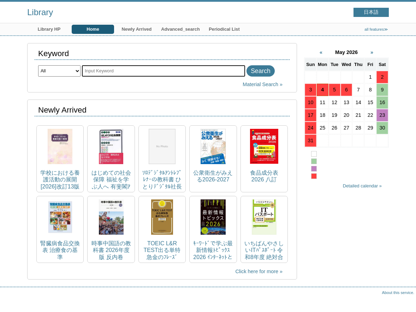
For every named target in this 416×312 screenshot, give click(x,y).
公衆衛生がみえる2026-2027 (213, 176)
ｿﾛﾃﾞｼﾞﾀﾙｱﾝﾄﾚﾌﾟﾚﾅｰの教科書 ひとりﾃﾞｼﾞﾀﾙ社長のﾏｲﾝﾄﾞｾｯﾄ (162, 180)
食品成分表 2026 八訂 (264, 176)
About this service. (398, 292)
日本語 (371, 12)
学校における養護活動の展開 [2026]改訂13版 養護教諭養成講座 (60, 180)
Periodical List (224, 29)
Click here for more (256, 271)
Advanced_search (180, 29)
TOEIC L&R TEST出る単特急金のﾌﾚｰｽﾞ (162, 250)
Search (261, 70)
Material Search (260, 84)
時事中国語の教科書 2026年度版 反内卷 (111, 250)
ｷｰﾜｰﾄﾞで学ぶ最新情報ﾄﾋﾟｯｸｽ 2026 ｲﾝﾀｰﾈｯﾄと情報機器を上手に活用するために (213, 250)
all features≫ (376, 29)
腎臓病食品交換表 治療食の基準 (60, 250)
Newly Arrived (137, 29)
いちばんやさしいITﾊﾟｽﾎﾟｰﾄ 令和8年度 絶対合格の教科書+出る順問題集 (264, 250)
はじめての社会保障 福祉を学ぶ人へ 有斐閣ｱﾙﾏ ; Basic (111, 180)
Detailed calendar (360, 185)
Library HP (49, 29)
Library (40, 12)
